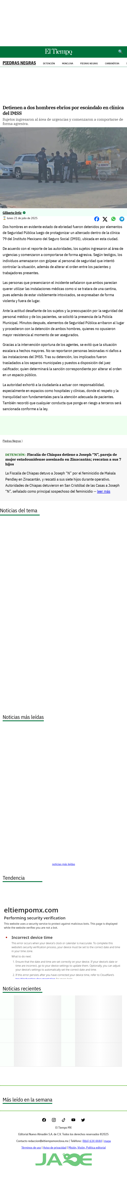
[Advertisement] (63, 23)
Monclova (67, 63)
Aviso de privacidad (54, 1147)
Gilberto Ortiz (12, 212)
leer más (103, 491)
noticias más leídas (63, 864)
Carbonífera (112, 63)
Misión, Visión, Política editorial (87, 1147)
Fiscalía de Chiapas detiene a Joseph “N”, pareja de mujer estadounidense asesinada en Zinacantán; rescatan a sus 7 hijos (63, 459)
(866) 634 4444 (92, 1141)
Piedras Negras (19, 62)
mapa (107, 1141)
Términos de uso (31, 1147)
